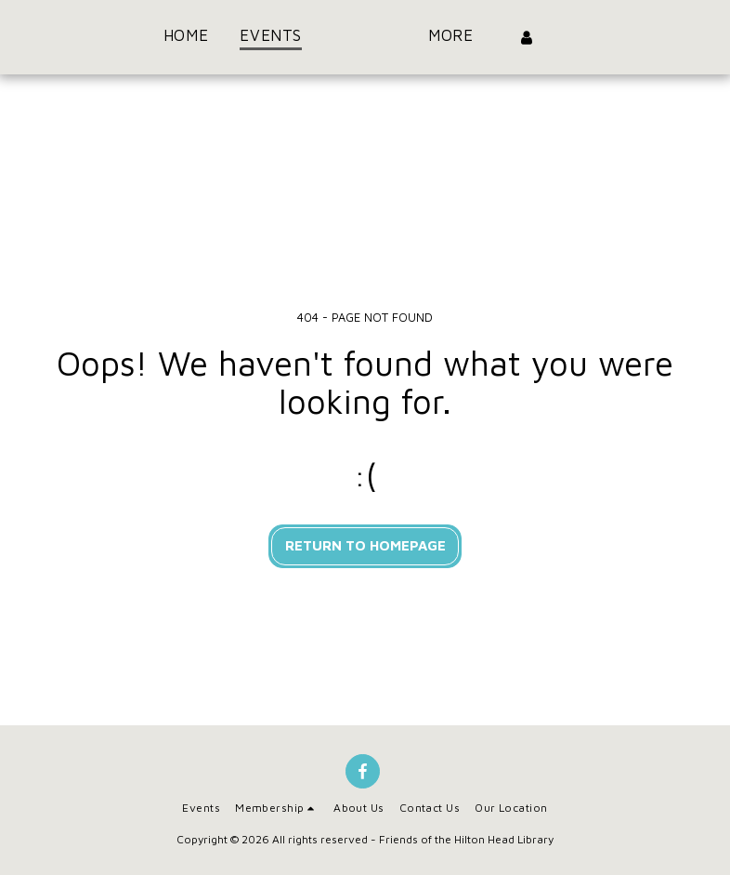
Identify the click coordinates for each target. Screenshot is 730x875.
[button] (277, 808)
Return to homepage (365, 545)
